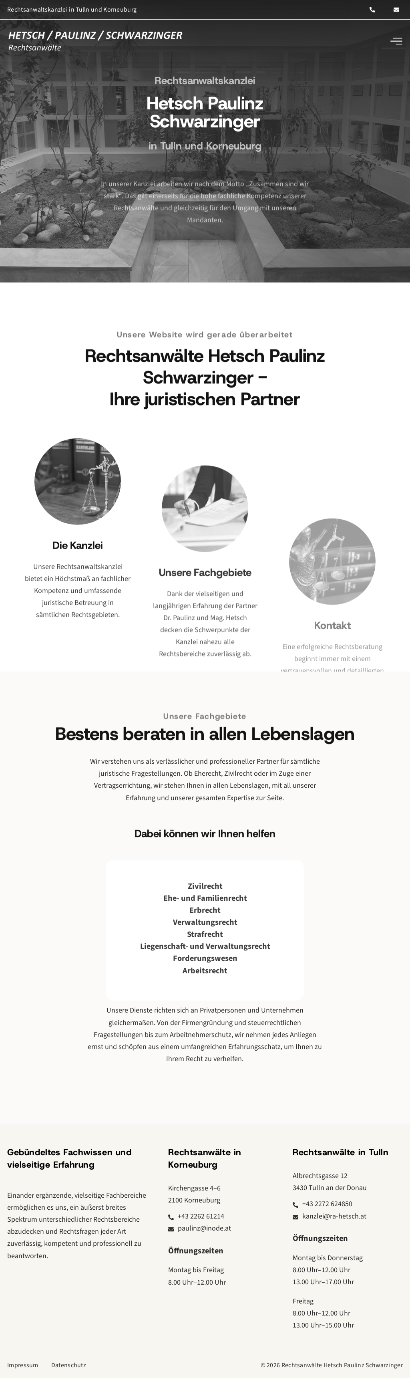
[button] (396, 41)
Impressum (22, 1365)
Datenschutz (68, 1365)
